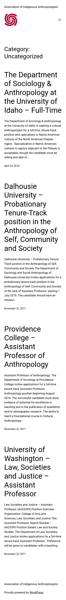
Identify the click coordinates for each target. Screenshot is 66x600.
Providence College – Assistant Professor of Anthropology (26, 347)
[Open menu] (60, 20)
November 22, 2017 (15, 308)
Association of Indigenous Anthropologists (31, 7)
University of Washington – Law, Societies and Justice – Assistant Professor (27, 471)
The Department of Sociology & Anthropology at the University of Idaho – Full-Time (33, 92)
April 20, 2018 (11, 165)
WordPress (36, 592)
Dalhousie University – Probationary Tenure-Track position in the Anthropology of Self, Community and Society (31, 217)
